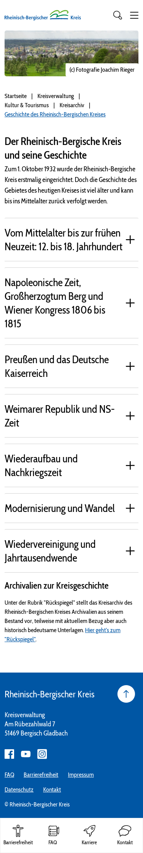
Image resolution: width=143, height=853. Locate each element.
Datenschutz (19, 789)
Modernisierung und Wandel (60, 508)
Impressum (81, 774)
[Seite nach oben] (126, 694)
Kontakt (52, 789)
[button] (134, 15)
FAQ (9, 774)
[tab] (71, 239)
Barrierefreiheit (41, 774)
